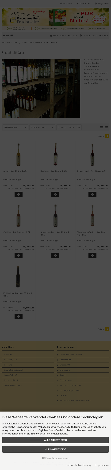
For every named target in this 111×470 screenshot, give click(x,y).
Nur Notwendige (55, 449)
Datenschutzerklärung (78, 465)
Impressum (102, 465)
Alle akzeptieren (55, 440)
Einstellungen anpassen (55, 458)
